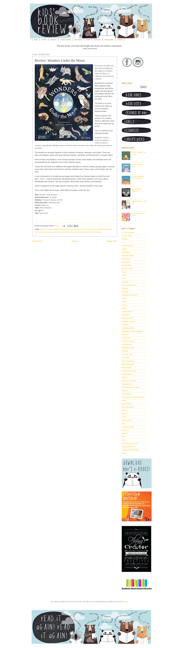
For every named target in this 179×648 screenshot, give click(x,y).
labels (88, 40)
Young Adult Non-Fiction (130, 450)
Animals (74, 229)
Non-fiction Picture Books (71, 232)
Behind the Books (128, 255)
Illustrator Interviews (129, 321)
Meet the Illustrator (128, 361)
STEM (124, 417)
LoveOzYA (125, 358)
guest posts (78, 40)
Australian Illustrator (104, 229)
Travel (124, 437)
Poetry (124, 400)
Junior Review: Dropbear (137, 190)
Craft (123, 278)
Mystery (124, 377)
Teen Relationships (128, 427)
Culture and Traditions (129, 285)
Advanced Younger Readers (49, 229)
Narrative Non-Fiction (129, 381)
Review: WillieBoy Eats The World (138, 178)
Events (124, 298)
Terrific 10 (125, 430)
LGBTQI (125, 351)
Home (75, 241)
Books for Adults (127, 269)
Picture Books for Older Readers (133, 397)
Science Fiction (127, 420)
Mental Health (126, 368)
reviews (44, 40)
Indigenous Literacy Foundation (132, 331)
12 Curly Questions (128, 232)
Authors (124, 249)
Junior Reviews (127, 344)
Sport (123, 424)
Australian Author (90, 229)
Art (123, 242)
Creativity (125, 282)
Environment (39, 232)
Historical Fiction (127, 318)
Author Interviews (128, 246)
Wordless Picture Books (130, 443)
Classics (124, 272)
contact (120, 40)
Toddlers (125, 433)
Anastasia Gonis (64, 229)
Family (124, 302)
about (36, 40)
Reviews (83, 232)
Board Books (126, 259)
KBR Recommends (128, 348)
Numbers (125, 391)
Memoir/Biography (128, 364)
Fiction (124, 308)
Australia (80, 229)
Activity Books (127, 236)
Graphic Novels (127, 311)
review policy (109, 40)
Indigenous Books (128, 328)
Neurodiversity (127, 384)
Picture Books (126, 394)
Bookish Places (127, 265)
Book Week (125, 262)
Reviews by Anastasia (94, 232)
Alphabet (125, 239)
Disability (125, 288)
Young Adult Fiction (128, 447)
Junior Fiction (126, 338)
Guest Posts (126, 315)
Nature (59, 232)
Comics (124, 275)
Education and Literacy (129, 295)
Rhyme (124, 414)
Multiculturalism (127, 374)
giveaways (97, 40)
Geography (48, 232)
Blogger (125, 601)
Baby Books (126, 252)
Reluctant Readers (128, 407)
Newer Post (37, 241)
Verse (123, 440)
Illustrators (125, 325)
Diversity (125, 292)
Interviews (125, 335)
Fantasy (124, 305)
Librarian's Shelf (127, 354)
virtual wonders (65, 40)
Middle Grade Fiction (129, 371)
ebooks (124, 453)
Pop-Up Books (127, 404)
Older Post (112, 241)
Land (54, 232)
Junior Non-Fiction (128, 341)
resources (53, 40)
